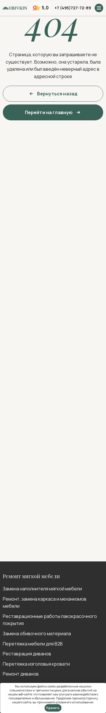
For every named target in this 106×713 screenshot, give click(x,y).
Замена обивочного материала (37, 633)
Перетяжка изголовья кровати (36, 664)
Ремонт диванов (21, 674)
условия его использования (74, 702)
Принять (53, 708)
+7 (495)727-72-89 (73, 8)
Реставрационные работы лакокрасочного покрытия (50, 620)
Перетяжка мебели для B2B (33, 644)
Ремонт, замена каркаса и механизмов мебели (44, 602)
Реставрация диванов (27, 654)
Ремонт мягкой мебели (31, 576)
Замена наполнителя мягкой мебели (42, 589)
